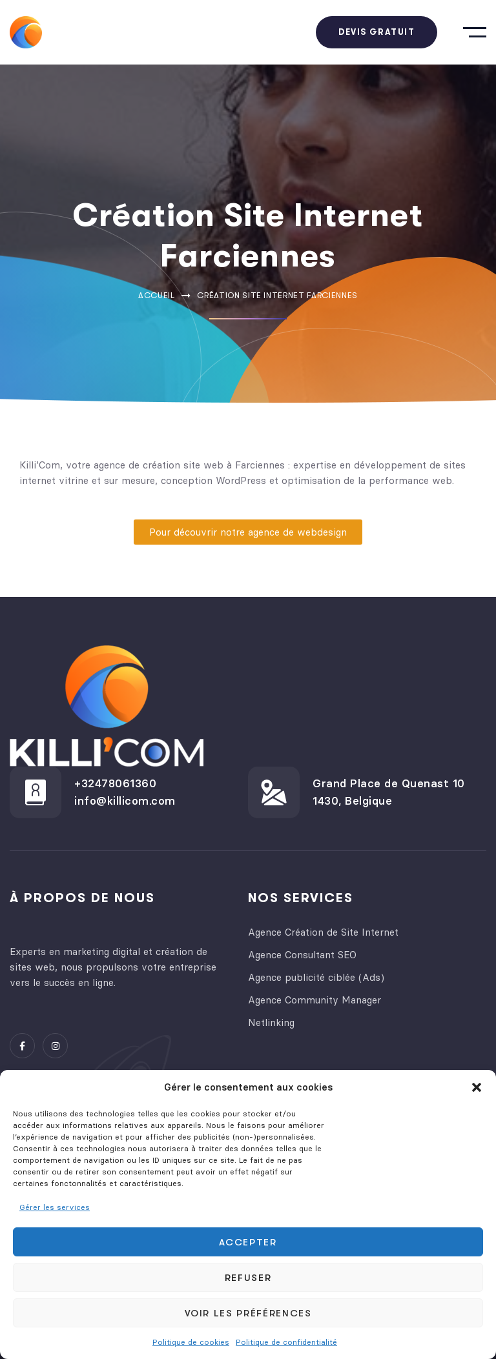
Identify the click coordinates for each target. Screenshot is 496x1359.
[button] (476, 1087)
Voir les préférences (248, 1313)
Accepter (247, 1242)
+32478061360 (115, 783)
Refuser (248, 1278)
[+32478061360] (35, 792)
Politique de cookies (190, 1342)
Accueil (156, 295)
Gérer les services (54, 1207)
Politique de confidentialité (286, 1342)
